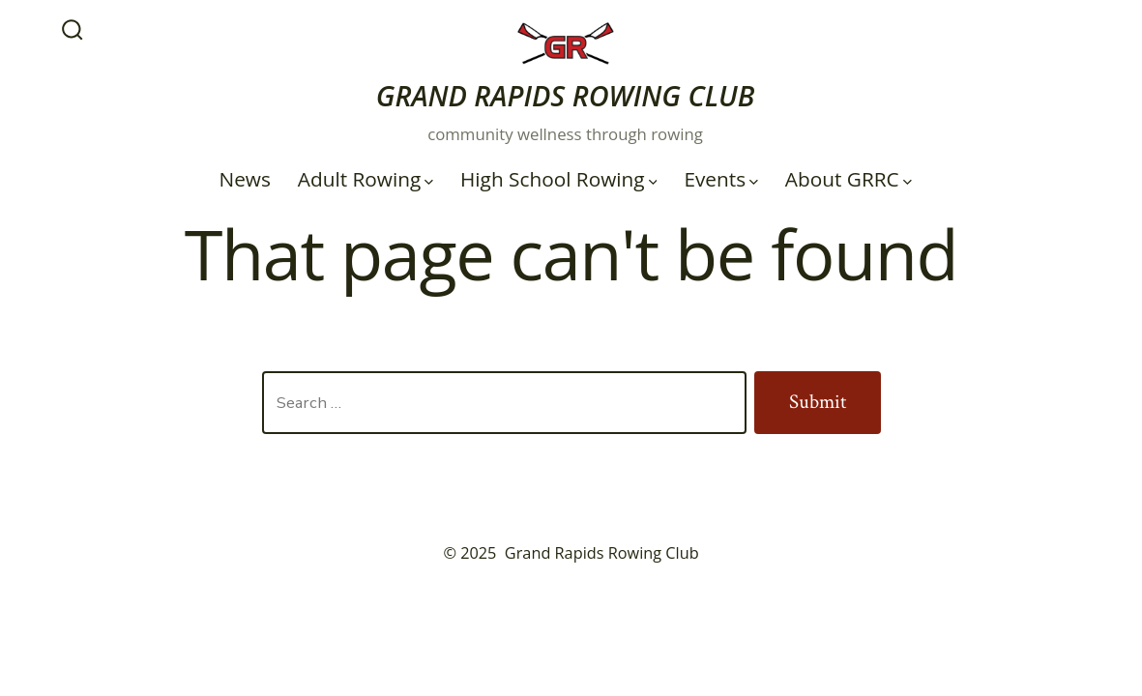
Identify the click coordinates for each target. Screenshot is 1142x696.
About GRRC (848, 178)
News (244, 178)
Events (721, 178)
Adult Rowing (365, 178)
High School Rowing (558, 178)
